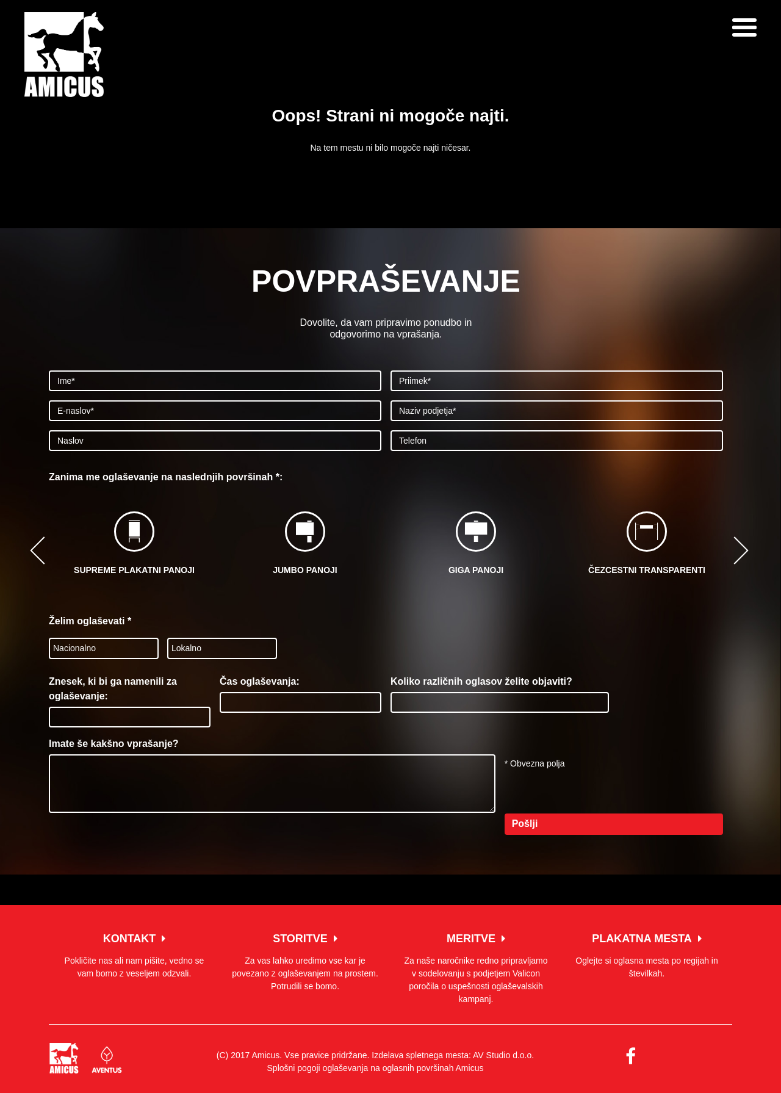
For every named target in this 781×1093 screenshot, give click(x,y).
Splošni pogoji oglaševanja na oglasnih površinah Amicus (375, 1068)
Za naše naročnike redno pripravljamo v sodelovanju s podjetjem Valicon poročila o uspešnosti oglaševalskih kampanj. (476, 968)
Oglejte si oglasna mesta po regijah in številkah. (647, 955)
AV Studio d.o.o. (503, 1055)
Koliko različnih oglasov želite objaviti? (481, 681)
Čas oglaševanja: (260, 681)
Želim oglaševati (90, 621)
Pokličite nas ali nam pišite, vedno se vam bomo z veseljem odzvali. (134, 955)
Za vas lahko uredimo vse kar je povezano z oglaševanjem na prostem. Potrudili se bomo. (305, 962)
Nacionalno (74, 648)
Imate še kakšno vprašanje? (114, 743)
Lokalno (186, 648)
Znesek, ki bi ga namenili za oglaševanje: (113, 688)
